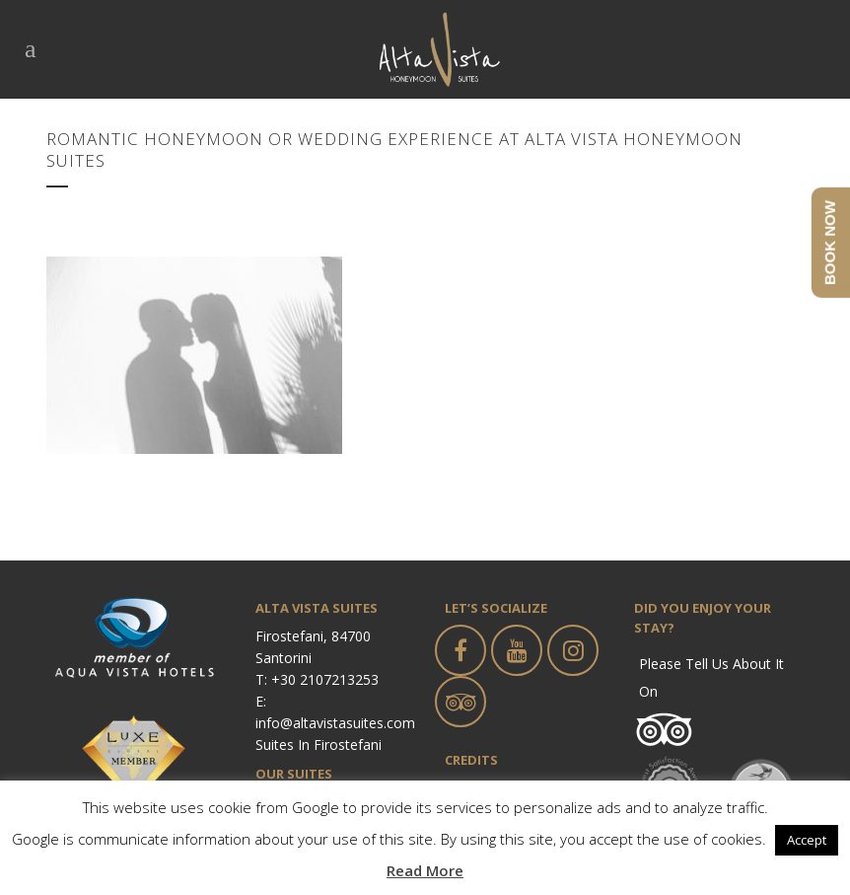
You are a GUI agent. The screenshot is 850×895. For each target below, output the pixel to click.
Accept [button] (806, 840)
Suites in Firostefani (318, 744)
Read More (425, 870)
